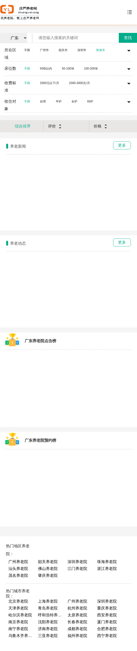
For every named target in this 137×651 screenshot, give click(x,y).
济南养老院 (48, 629)
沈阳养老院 (48, 622)
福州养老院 (77, 636)
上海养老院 (48, 601)
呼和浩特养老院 (50, 615)
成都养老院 (77, 629)
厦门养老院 (107, 622)
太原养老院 (77, 615)
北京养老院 (18, 601)
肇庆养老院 (48, 575)
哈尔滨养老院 (20, 615)
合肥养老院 (107, 629)
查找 (128, 38)
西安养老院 (107, 615)
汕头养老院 (18, 568)
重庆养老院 (107, 608)
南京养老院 (18, 622)
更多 (122, 145)
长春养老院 (77, 622)
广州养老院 (18, 562)
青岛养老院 (48, 608)
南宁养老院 (18, 629)
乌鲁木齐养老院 (20, 636)
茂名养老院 (18, 575)
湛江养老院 (107, 568)
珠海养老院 (107, 562)
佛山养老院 (48, 568)
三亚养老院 (48, 636)
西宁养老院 (107, 636)
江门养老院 (77, 568)
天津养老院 (18, 608)
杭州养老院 (77, 608)
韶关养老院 (48, 562)
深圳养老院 (77, 562)
